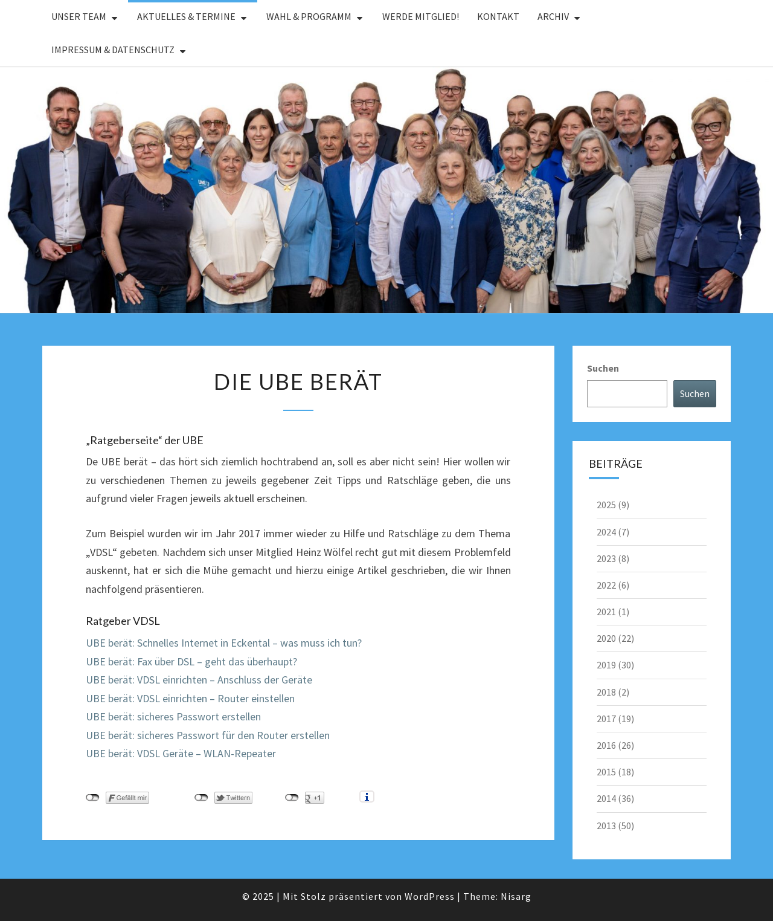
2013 (606, 825)
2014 (606, 798)
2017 (606, 719)
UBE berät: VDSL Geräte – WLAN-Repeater (181, 753)
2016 (606, 745)
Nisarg (516, 896)
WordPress (430, 896)
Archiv (553, 16)
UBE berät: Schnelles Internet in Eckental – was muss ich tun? (224, 643)
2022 (606, 585)
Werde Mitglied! (420, 16)
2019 (606, 665)
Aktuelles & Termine (186, 16)
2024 (606, 532)
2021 (606, 612)
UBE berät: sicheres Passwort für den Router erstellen (208, 735)
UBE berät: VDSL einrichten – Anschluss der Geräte (199, 680)
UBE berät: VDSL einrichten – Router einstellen (190, 698)
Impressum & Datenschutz (113, 50)
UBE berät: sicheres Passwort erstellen (173, 716)
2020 (606, 638)
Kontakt (498, 16)
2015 (606, 772)
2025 (606, 505)
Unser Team (78, 16)
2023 (606, 558)
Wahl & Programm (308, 16)
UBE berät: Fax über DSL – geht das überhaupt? (191, 661)
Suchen (603, 368)
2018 (606, 692)
